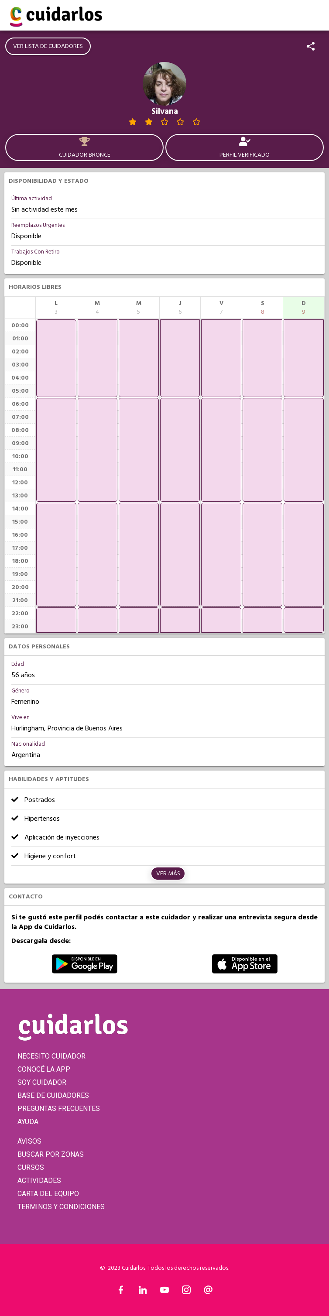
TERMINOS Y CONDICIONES (61, 1207)
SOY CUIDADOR (41, 1082)
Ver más (168, 873)
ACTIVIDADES (39, 1180)
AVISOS (29, 1141)
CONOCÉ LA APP (43, 1069)
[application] (56, 358)
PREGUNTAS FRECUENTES (58, 1108)
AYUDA (27, 1121)
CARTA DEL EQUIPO (48, 1193)
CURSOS (30, 1167)
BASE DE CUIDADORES (53, 1095)
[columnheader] (56, 308)
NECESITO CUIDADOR (51, 1056)
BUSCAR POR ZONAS (50, 1154)
